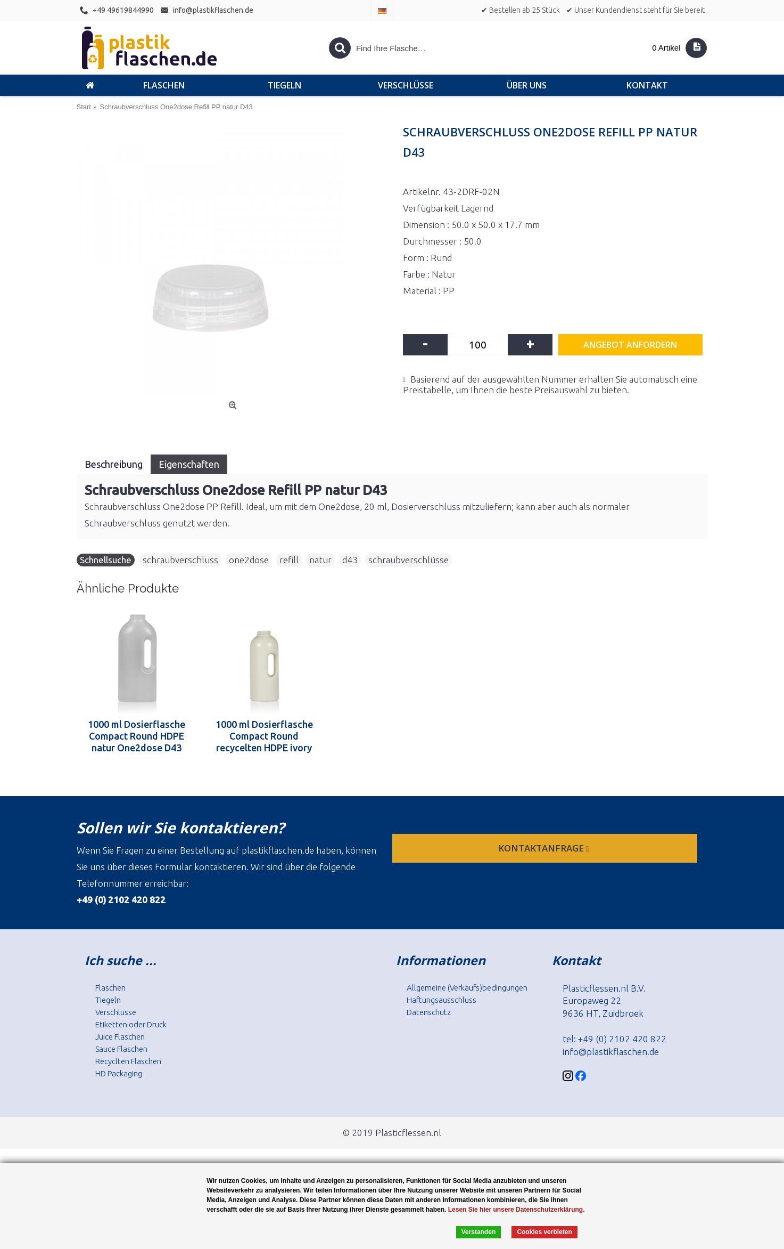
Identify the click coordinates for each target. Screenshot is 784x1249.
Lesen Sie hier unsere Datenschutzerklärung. (516, 1209)
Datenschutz (429, 1012)
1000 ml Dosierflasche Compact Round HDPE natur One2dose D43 (136, 736)
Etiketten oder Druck (131, 1024)
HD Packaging (118, 1073)
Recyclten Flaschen (128, 1061)
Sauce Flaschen (121, 1048)
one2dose (249, 560)
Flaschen (110, 987)
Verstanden (478, 1232)
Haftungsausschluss (441, 999)
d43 (350, 560)
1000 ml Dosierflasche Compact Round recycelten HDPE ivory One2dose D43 (264, 736)
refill (289, 560)
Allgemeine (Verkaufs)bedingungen (467, 987)
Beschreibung (114, 464)
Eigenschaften (189, 464)
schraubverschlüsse (408, 560)
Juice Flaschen (120, 1036)
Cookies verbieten (544, 1232)
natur (320, 560)
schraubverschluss (180, 560)
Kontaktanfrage (544, 848)
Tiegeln (108, 999)
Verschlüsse (115, 1012)
